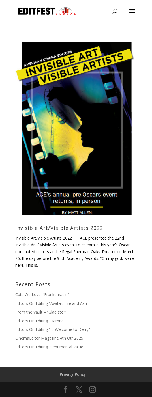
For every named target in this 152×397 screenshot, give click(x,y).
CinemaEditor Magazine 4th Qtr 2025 (49, 338)
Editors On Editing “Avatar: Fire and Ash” (51, 303)
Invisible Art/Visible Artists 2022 (59, 228)
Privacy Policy (73, 374)
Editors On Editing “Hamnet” (41, 320)
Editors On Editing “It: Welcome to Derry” (52, 329)
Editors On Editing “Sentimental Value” (50, 346)
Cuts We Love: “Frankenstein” (42, 294)
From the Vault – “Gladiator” (41, 312)
